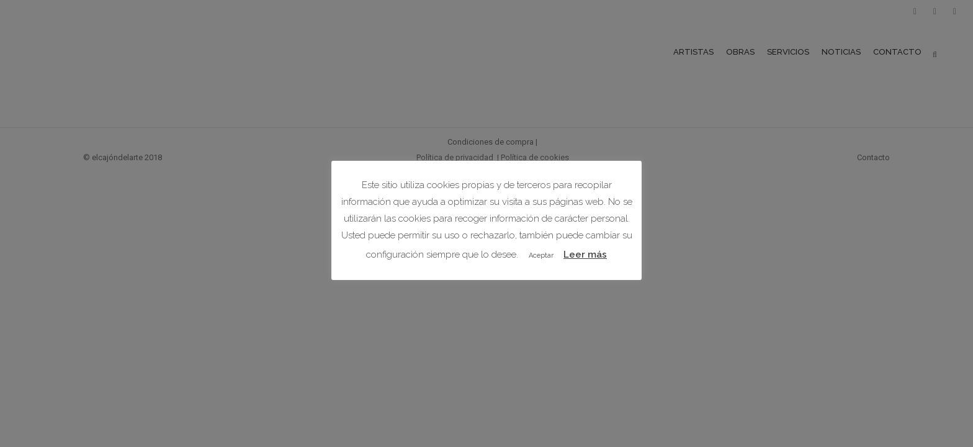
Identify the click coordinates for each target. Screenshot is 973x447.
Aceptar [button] (541, 255)
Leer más (585, 254)
